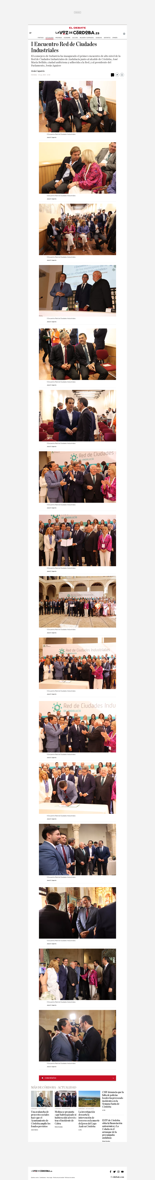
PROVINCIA (58, 37)
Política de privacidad (58, 1177)
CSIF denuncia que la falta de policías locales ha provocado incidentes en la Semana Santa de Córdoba (113, 1099)
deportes (107, 37)
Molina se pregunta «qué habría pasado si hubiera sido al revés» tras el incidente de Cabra (66, 1118)
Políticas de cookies (70, 1177)
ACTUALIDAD (49, 37)
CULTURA (75, 37)
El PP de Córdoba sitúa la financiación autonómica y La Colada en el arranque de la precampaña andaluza (112, 1129)
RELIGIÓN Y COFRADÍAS (87, 37)
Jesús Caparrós (38, 71)
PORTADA (41, 37)
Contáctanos (43, 1177)
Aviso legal (49, 1177)
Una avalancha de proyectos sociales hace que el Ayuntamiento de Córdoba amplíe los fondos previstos (40, 1119)
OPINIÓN (114, 37)
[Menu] (30, 29)
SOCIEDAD (99, 37)
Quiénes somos (35, 1177)
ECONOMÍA (67, 37)
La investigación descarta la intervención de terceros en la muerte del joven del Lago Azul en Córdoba (89, 1119)
